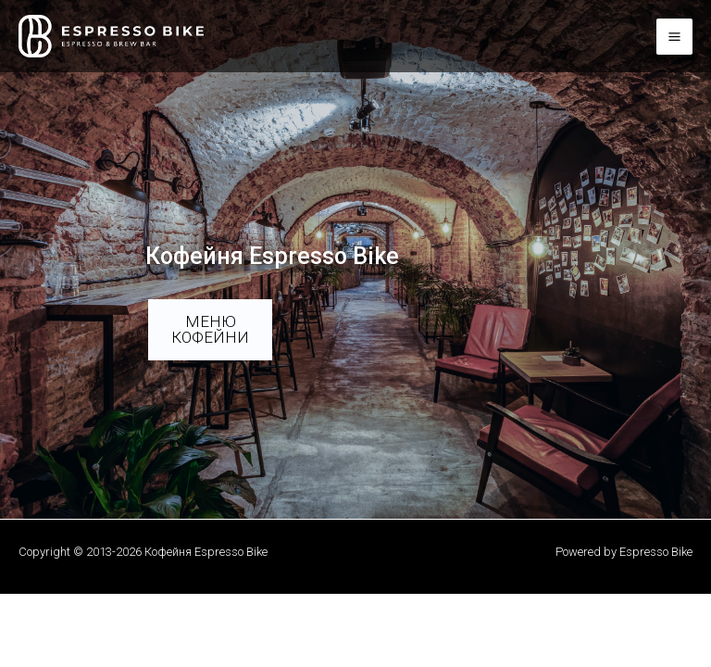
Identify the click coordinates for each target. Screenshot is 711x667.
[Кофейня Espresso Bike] (111, 36)
